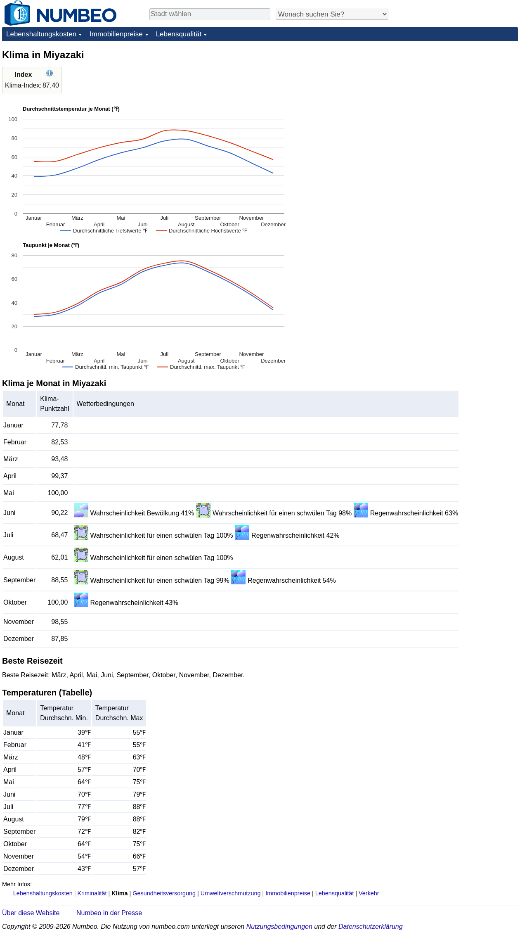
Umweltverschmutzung (231, 893)
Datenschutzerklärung (370, 926)
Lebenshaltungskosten (41, 34)
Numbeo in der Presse (109, 912)
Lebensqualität (179, 34)
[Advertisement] (456, 100)
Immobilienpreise (116, 34)
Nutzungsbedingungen (279, 926)
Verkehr (369, 893)
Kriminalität (91, 893)
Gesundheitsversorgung (164, 893)
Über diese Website (30, 912)
